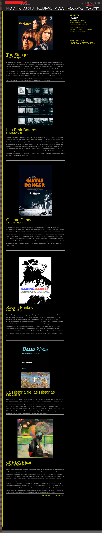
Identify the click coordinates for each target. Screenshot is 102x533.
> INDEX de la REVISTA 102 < (82, 43)
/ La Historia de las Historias (84, 29)
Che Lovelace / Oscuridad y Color (79, 31)
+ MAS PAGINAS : (77, 40)
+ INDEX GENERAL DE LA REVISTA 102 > (52, 496)
